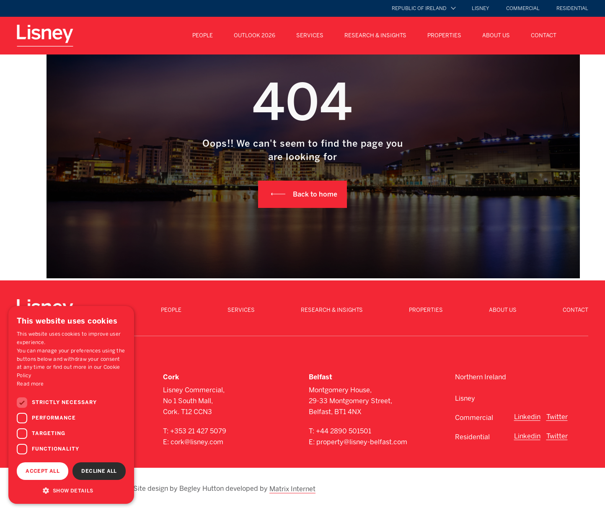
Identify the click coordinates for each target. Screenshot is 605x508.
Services (309, 35)
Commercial (523, 8)
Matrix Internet (293, 488)
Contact (543, 35)
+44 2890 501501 (343, 431)
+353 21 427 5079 (198, 431)
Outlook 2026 (254, 35)
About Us (496, 35)
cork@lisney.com (197, 442)
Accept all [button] (42, 471)
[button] (71, 490)
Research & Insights (375, 35)
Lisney (480, 8)
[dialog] (71, 405)
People (202, 35)
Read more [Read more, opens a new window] (30, 384)
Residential (572, 8)
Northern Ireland (480, 377)
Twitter (557, 417)
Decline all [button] (98, 471)
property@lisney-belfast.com (361, 442)
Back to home (315, 194)
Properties (444, 35)
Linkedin (527, 417)
